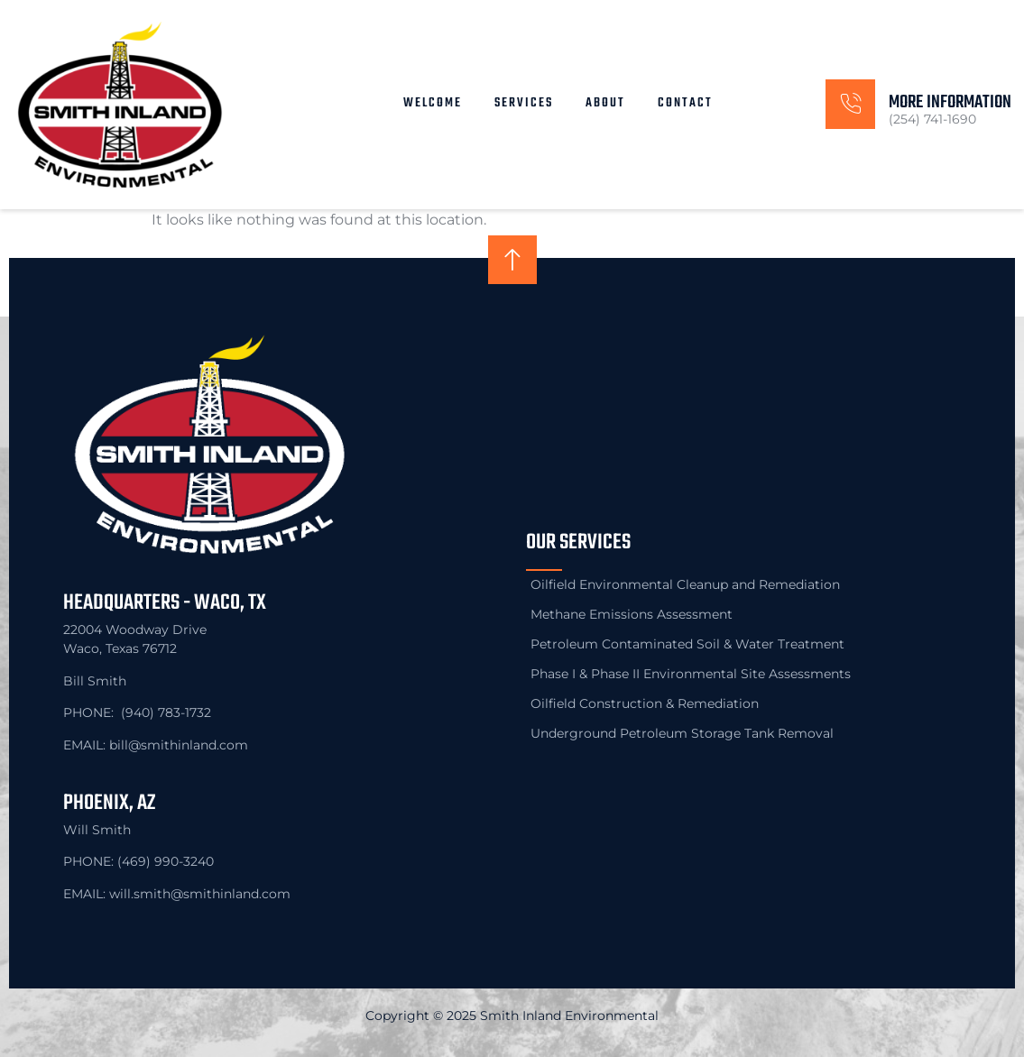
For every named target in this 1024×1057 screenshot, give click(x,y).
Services (523, 103)
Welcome (432, 103)
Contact (685, 103)
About (605, 103)
